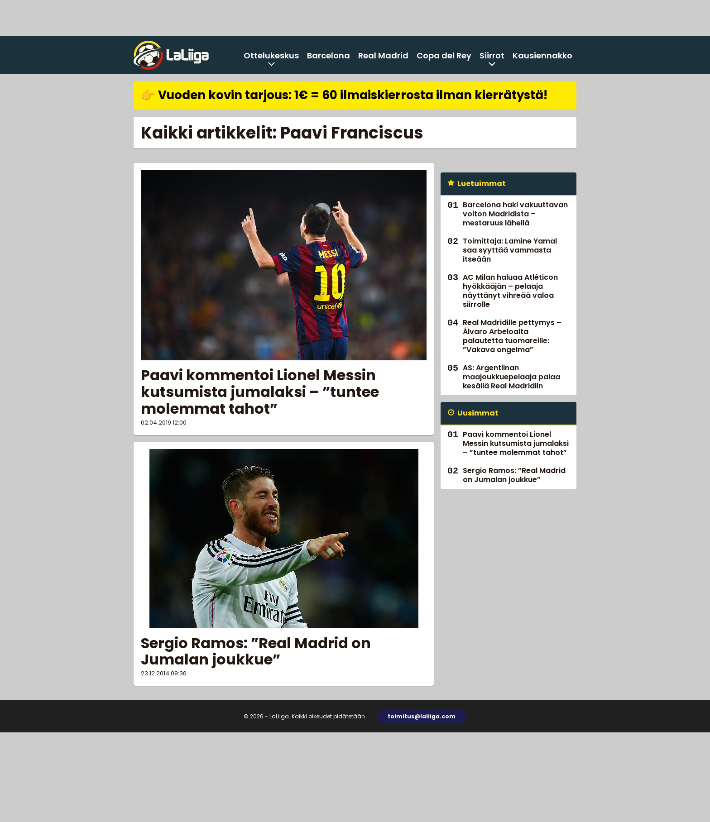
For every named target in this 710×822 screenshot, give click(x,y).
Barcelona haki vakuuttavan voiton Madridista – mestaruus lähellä (515, 214)
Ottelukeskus (271, 55)
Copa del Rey (444, 55)
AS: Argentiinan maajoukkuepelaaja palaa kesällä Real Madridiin (511, 377)
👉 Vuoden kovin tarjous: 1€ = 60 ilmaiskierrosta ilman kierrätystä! (344, 95)
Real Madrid (383, 55)
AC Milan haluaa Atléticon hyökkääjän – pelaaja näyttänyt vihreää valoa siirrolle (510, 291)
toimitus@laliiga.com (422, 716)
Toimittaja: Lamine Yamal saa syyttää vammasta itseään (510, 250)
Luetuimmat (481, 183)
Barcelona (328, 55)
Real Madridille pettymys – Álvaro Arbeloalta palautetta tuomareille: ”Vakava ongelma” (512, 336)
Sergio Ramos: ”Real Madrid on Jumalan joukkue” (256, 651)
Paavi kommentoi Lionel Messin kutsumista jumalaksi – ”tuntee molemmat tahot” (260, 392)
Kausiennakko (542, 55)
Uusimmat (478, 413)
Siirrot (492, 55)
